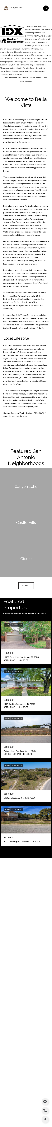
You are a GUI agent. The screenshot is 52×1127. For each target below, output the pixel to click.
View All (26, 585)
